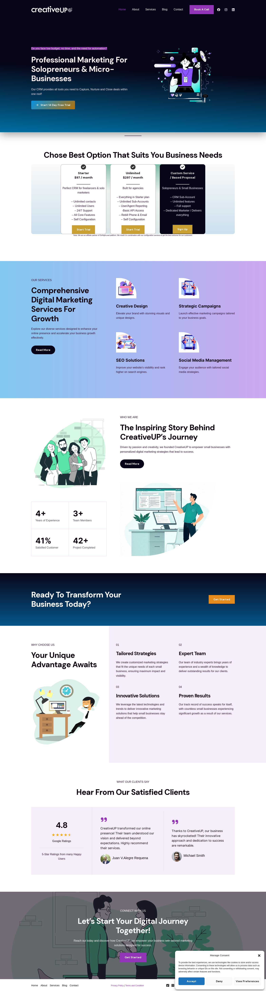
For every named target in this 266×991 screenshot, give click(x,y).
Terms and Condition (134, 985)
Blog (166, 9)
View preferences (247, 981)
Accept (191, 981)
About (138, 9)
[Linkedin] (233, 9)
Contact (178, 9)
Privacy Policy (117, 985)
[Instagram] (225, 9)
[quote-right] (103, 819)
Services (152, 9)
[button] (259, 955)
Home (125, 9)
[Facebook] (218, 9)
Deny (219, 981)
